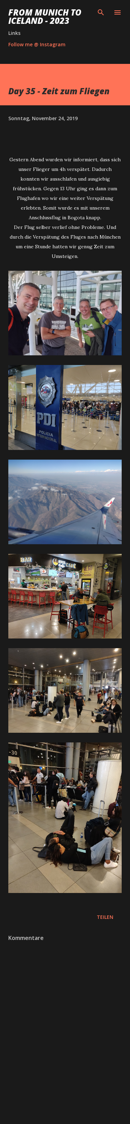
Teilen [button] (105, 917)
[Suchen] (101, 12)
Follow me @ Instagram (37, 44)
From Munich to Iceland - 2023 (44, 16)
